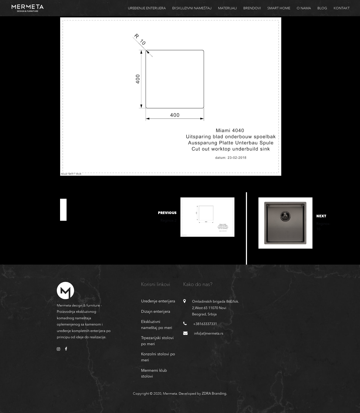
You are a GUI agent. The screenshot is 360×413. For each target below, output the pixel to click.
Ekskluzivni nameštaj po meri (156, 325)
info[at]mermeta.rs (208, 333)
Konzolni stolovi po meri (158, 357)
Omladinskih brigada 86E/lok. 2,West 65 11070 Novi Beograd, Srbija (215, 308)
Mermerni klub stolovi (154, 374)
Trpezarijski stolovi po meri (157, 341)
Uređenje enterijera (158, 301)
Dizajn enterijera (155, 312)
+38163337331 (205, 324)
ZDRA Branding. (214, 394)
